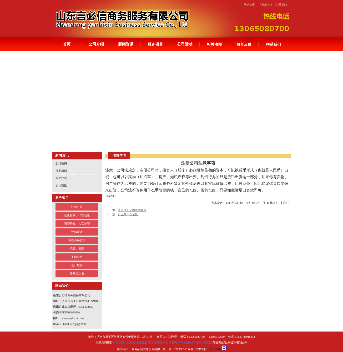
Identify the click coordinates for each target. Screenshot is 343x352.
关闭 (285, 203)
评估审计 (77, 232)
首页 (67, 44)
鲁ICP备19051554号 (181, 349)
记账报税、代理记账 (77, 215)
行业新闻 (61, 170)
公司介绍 (96, 44)
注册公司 (77, 207)
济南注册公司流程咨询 (132, 210)
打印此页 (269, 203)
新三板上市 (77, 273)
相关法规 (214, 44)
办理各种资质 (77, 240)
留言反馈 (244, 44)
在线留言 (265, 4)
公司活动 (184, 44)
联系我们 (281, 4)
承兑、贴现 (77, 248)
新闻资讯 (125, 44)
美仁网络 (215, 349)
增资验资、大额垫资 (77, 223)
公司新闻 (61, 163)
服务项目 (155, 44)
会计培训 (77, 265)
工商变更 (77, 257)
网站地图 (249, 4)
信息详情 (119, 155)
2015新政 (61, 185)
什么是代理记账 (128, 214)
